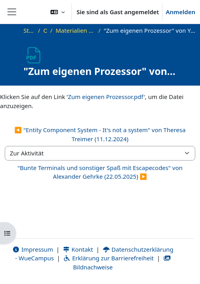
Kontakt (78, 249)
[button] (57, 12)
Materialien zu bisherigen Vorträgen (75, 30)
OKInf (45, 30)
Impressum (33, 249)
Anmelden (180, 12)
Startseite (29, 30)
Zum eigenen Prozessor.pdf (106, 97)
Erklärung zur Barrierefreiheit (108, 258)
